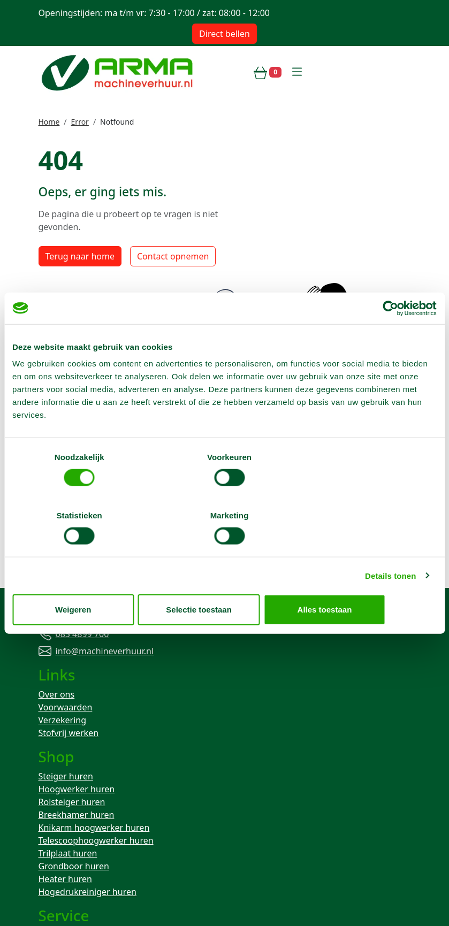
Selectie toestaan (224, 580)
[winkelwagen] (267, 72)
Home (49, 122)
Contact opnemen (173, 286)
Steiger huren (66, 633)
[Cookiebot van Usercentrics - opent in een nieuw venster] (390, 338)
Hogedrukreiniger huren (87, 749)
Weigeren (82, 580)
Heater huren (65, 736)
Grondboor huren (74, 723)
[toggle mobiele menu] (297, 72)
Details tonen (390, 546)
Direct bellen (224, 34)
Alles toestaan (367, 580)
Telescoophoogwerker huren (96, 697)
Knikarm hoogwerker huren (94, 685)
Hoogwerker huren (77, 646)
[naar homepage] (119, 72)
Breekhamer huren (77, 672)
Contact (54, 793)
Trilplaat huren (68, 710)
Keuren (53, 818)
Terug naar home (80, 286)
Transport (58, 806)
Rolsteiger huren (72, 659)
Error (80, 122)
